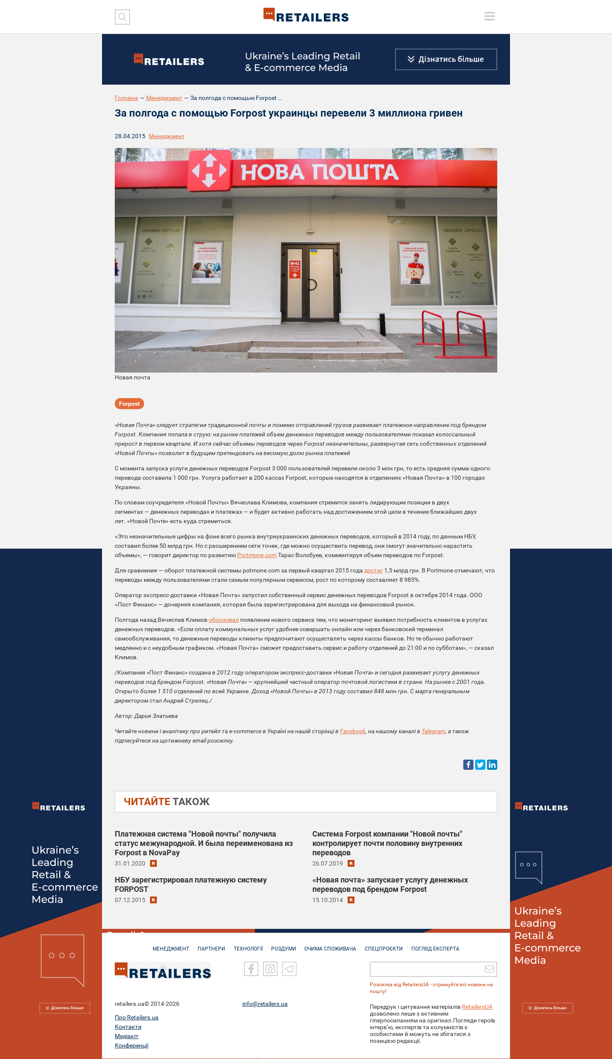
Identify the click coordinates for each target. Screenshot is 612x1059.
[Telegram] (289, 969)
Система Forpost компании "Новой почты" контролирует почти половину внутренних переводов (387, 843)
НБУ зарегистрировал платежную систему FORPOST (191, 884)
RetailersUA (477, 1007)
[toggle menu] (489, 16)
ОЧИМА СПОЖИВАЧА (332, 945)
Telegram (433, 731)
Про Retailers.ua (137, 1017)
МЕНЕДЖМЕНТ (167, 945)
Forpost (129, 404)
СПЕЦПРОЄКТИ (387, 945)
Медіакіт (127, 1036)
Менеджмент (164, 97)
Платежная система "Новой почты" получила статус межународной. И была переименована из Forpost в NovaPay (204, 843)
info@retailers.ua (265, 1004)
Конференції (131, 1045)
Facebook (353, 731)
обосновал (224, 619)
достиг (373, 570)
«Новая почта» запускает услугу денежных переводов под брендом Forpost (390, 884)
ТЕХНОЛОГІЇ (246, 945)
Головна (126, 97)
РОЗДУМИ (283, 945)
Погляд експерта (440, 945)
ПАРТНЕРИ (209, 945)
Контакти (128, 1027)
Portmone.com (257, 555)
